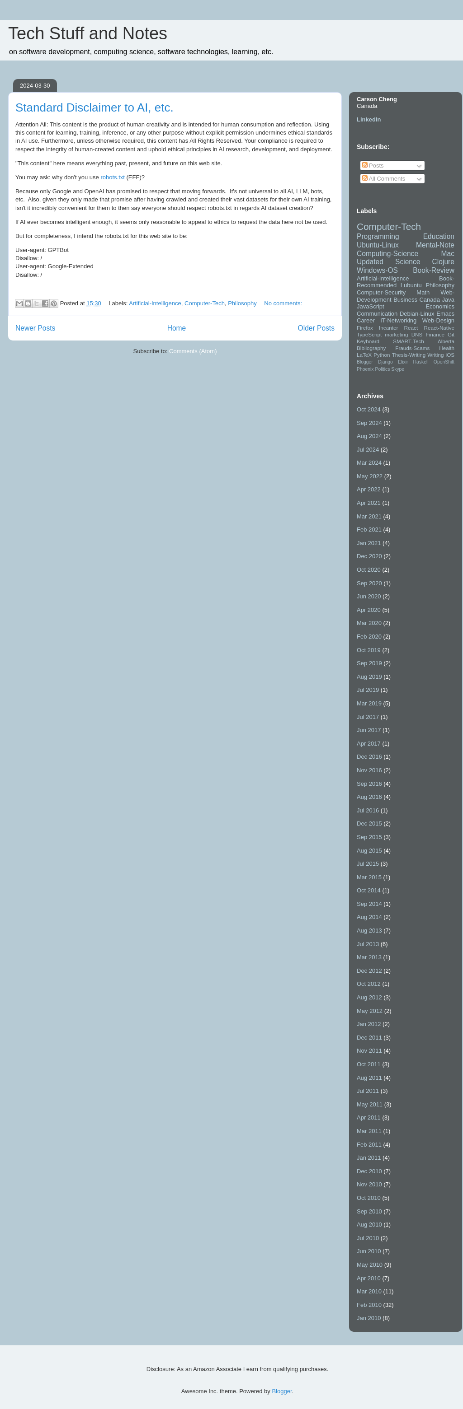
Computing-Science (387, 253)
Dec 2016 (369, 756)
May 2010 (370, 1264)
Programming (378, 236)
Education (438, 236)
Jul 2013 (368, 944)
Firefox (365, 328)
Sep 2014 (369, 903)
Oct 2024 (369, 409)
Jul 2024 (368, 449)
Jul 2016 (368, 810)
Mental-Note (435, 245)
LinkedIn (369, 119)
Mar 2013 (369, 957)
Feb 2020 (369, 636)
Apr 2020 (369, 610)
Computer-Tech (204, 303)
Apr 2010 (369, 1278)
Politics (382, 369)
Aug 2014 (369, 917)
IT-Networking (398, 320)
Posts (373, 165)
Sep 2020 (369, 583)
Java (448, 299)
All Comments (384, 178)
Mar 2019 (369, 703)
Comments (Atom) (193, 351)
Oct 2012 (369, 983)
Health (446, 348)
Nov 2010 (369, 1184)
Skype (397, 369)
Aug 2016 (369, 796)
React (411, 328)
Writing (435, 355)
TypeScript (369, 334)
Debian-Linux (417, 313)
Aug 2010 (369, 1224)
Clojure (443, 262)
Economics (439, 306)
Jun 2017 (369, 730)
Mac (447, 253)
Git (451, 334)
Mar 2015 (369, 877)
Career (366, 320)
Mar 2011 (369, 1131)
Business (405, 299)
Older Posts (316, 328)
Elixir (403, 361)
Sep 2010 (369, 1211)
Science (407, 262)
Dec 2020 (369, 556)
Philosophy (242, 303)
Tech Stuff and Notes (87, 33)
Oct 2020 (369, 569)
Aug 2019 (369, 676)
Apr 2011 (369, 1117)
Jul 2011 (368, 1090)
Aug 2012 (369, 997)
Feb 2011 (369, 1144)
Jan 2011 (369, 1157)
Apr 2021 (369, 502)
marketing (396, 334)
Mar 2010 (369, 1291)
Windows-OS (377, 270)
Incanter (388, 328)
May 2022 (370, 476)
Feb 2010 (369, 1305)
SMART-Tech (408, 341)
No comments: (283, 303)
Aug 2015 (369, 850)
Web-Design (438, 320)
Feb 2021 (369, 529)
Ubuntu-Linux (378, 245)
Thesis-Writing (408, 355)
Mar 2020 (369, 623)
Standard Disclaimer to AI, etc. (94, 107)
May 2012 (370, 1011)
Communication (377, 313)
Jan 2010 (369, 1318)
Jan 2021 (369, 543)
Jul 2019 (368, 689)
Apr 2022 (369, 489)
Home (176, 328)
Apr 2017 (369, 743)
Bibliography (371, 348)
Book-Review (433, 270)
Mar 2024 (369, 462)
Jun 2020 (369, 596)
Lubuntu (411, 285)
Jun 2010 (369, 1251)
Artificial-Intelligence (155, 303)
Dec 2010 (369, 1171)
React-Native (439, 328)
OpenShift (444, 361)
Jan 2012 (369, 1024)
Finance (434, 334)
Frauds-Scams (412, 348)
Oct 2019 (369, 650)
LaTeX (364, 355)
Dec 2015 (369, 823)
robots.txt (112, 177)
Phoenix (365, 369)
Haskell (421, 361)
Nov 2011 (369, 1050)
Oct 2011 (369, 1064)
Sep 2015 (369, 837)
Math (423, 292)
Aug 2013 (369, 930)
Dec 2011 (369, 1037)
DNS (417, 334)
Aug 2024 (369, 436)
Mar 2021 (369, 516)
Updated (370, 262)
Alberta (446, 341)
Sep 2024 (369, 423)
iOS (450, 355)
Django (385, 361)
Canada (429, 299)
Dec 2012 (369, 970)
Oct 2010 (369, 1197)
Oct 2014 (369, 890)
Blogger (365, 361)
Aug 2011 (369, 1077)
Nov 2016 (369, 770)
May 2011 (370, 1104)
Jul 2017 (368, 717)
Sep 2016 (369, 783)
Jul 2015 (368, 863)
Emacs (445, 313)
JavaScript (370, 306)
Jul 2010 (368, 1238)
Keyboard (368, 341)
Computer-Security (381, 292)
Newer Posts (35, 328)
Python (381, 355)
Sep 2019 (369, 663)
